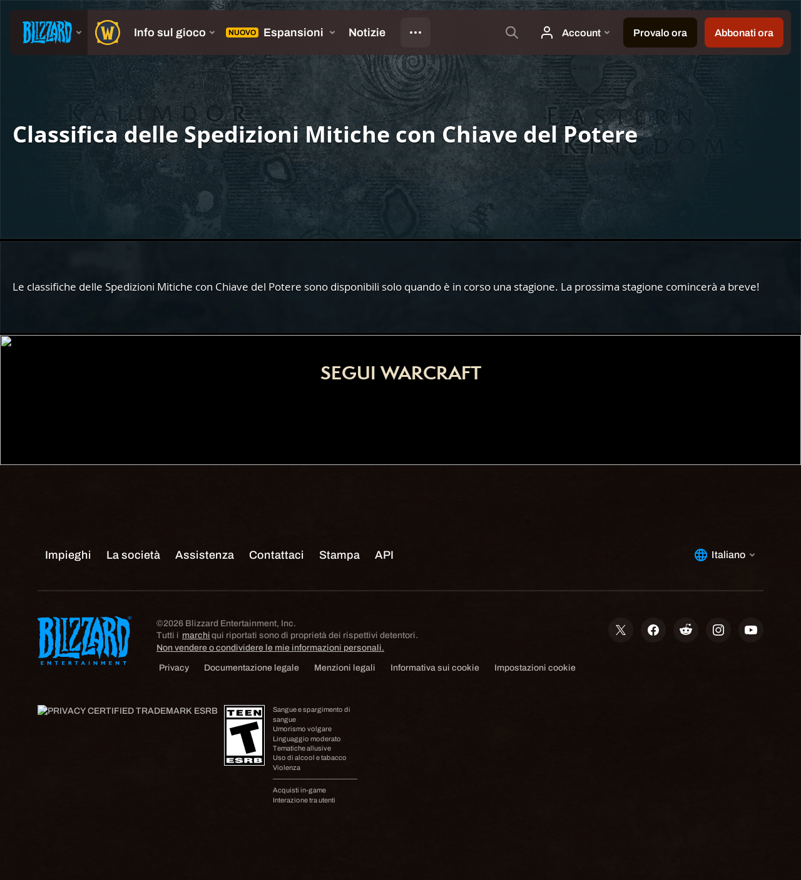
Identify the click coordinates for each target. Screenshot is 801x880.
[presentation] (49, 32)
